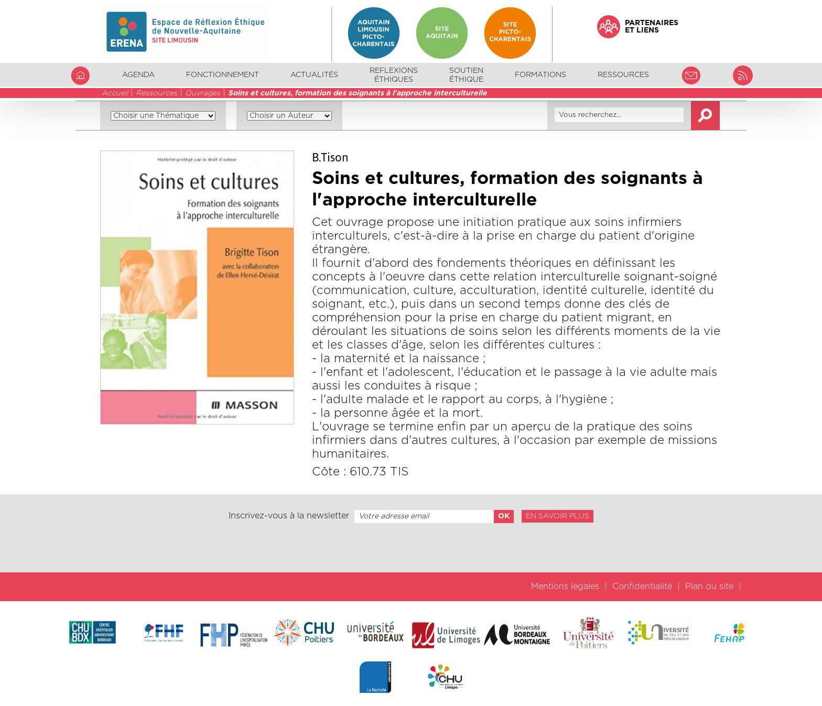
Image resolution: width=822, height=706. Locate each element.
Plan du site (709, 586)
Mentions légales (565, 586)
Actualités (314, 75)
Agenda (138, 75)
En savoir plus (557, 516)
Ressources (156, 93)
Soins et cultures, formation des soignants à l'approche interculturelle (357, 93)
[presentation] (411, 547)
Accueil (115, 93)
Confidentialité (642, 586)
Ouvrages (202, 93)
